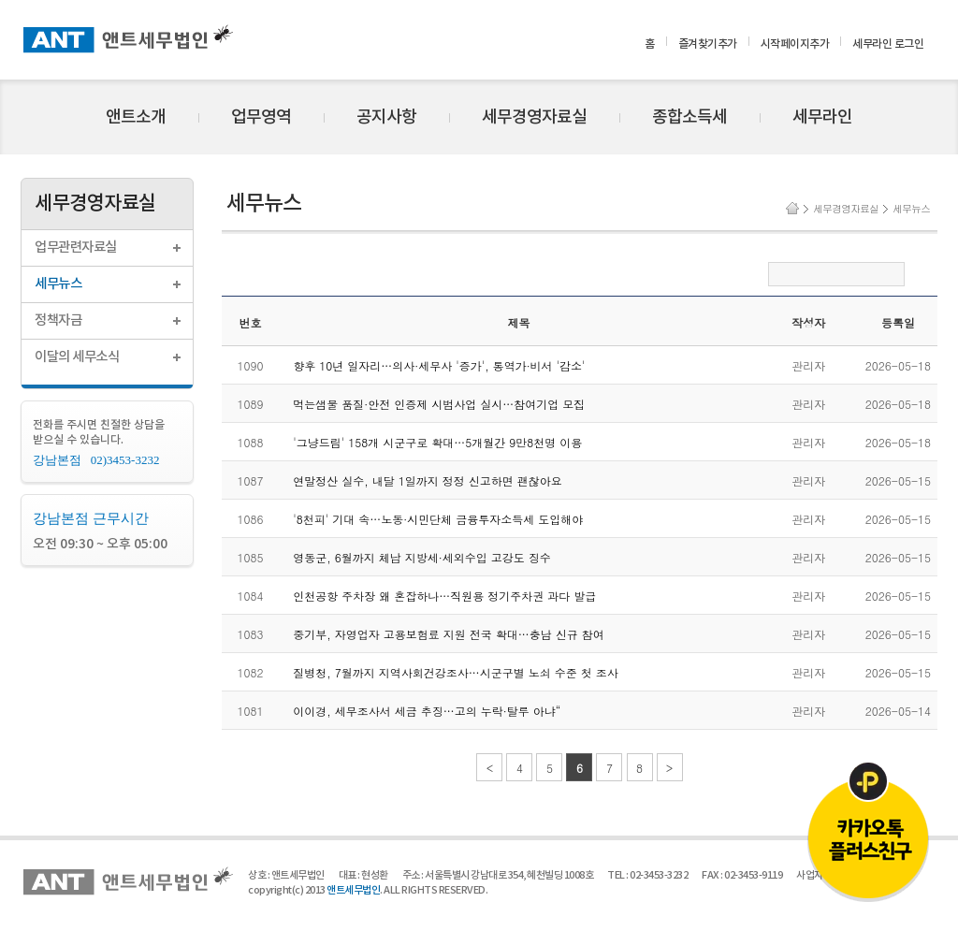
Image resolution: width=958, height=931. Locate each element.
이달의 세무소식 (77, 357)
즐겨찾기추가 (707, 44)
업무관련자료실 (76, 247)
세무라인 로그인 (887, 44)
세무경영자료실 (534, 117)
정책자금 (58, 320)
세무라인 (822, 117)
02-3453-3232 (659, 875)
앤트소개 (136, 117)
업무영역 (261, 117)
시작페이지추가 (795, 44)
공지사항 (386, 117)
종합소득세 (689, 117)
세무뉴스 (58, 284)
